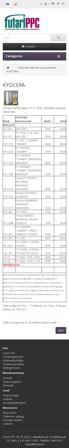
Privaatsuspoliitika (13, 364)
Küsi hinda (42, 46)
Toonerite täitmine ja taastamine (37, 67)
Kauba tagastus (12, 381)
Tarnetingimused (13, 357)
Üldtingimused (11, 368)
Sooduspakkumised (14, 402)
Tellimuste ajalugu (13, 416)
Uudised (7, 399)
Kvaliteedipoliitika (13, 360)
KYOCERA (12, 71)
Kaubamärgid (11, 395)
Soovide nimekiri (12, 420)
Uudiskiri (8, 423)
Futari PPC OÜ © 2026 (16, 437)
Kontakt (7, 378)
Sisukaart (8, 385)
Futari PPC (9, 353)
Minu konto (9, 412)
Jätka (61, 330)
